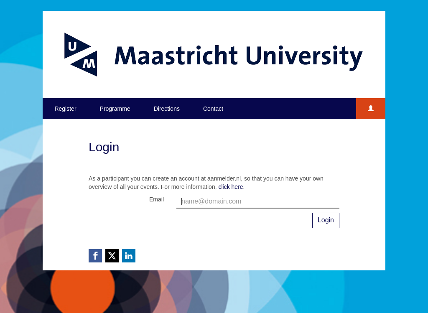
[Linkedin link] (128, 255)
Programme (115, 108)
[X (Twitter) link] (112, 255)
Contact (213, 108)
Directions (167, 108)
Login (326, 220)
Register (65, 108)
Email (156, 199)
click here (230, 186)
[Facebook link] (95, 255)
